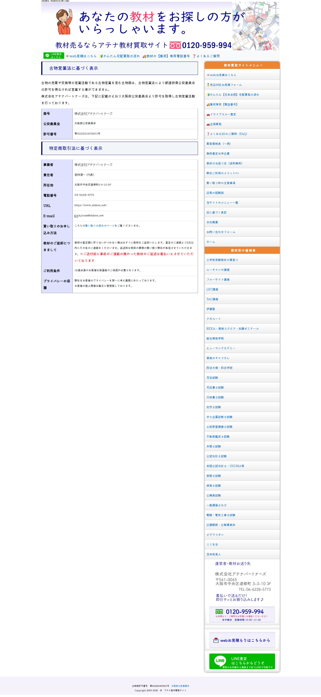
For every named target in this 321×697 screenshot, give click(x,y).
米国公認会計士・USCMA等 (225, 466)
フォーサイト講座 (218, 279)
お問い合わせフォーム (220, 232)
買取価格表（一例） (219, 143)
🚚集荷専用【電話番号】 (222, 104)
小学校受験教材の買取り (222, 260)
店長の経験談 (215, 192)
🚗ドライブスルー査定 (221, 114)
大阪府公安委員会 (180, 685)
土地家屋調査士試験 (219, 426)
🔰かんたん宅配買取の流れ (119, 56)
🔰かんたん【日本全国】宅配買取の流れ (232, 94)
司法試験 (212, 377)
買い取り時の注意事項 (220, 183)
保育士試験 (213, 485)
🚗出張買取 (214, 124)
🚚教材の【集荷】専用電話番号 (166, 56)
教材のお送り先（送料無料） (225, 163)
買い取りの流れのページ (100, 225)
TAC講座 (212, 299)
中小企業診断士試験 (219, 417)
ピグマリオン (215, 534)
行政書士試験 (215, 397)
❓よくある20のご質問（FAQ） (227, 134)
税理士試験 (213, 476)
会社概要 (212, 222)
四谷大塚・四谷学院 (219, 368)
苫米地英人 (213, 554)
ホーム (210, 242)
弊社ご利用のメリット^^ (222, 173)
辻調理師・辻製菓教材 (220, 525)
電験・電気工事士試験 (220, 515)
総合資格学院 (215, 338)
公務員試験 (213, 495)
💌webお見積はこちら (221, 75)
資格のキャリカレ (218, 358)
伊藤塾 (210, 309)
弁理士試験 (213, 446)
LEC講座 (212, 289)
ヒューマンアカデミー (220, 348)
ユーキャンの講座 (218, 269)
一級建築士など (216, 505)
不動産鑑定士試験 (218, 436)
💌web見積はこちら (81, 56)
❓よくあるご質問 (206, 56)
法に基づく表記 (216, 212)
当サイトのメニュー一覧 (222, 202)
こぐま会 (212, 544)
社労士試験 (213, 407)
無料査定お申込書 (218, 153)
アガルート (213, 318)
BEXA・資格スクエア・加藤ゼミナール (232, 328)
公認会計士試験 (216, 456)
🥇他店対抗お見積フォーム (224, 85)
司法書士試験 (215, 387)
